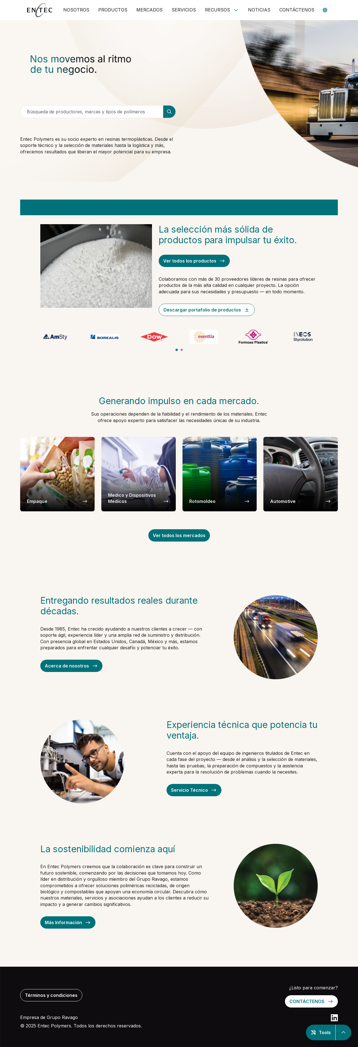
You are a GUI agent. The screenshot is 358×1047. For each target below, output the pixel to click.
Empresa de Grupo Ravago (49, 1017)
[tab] (177, 350)
